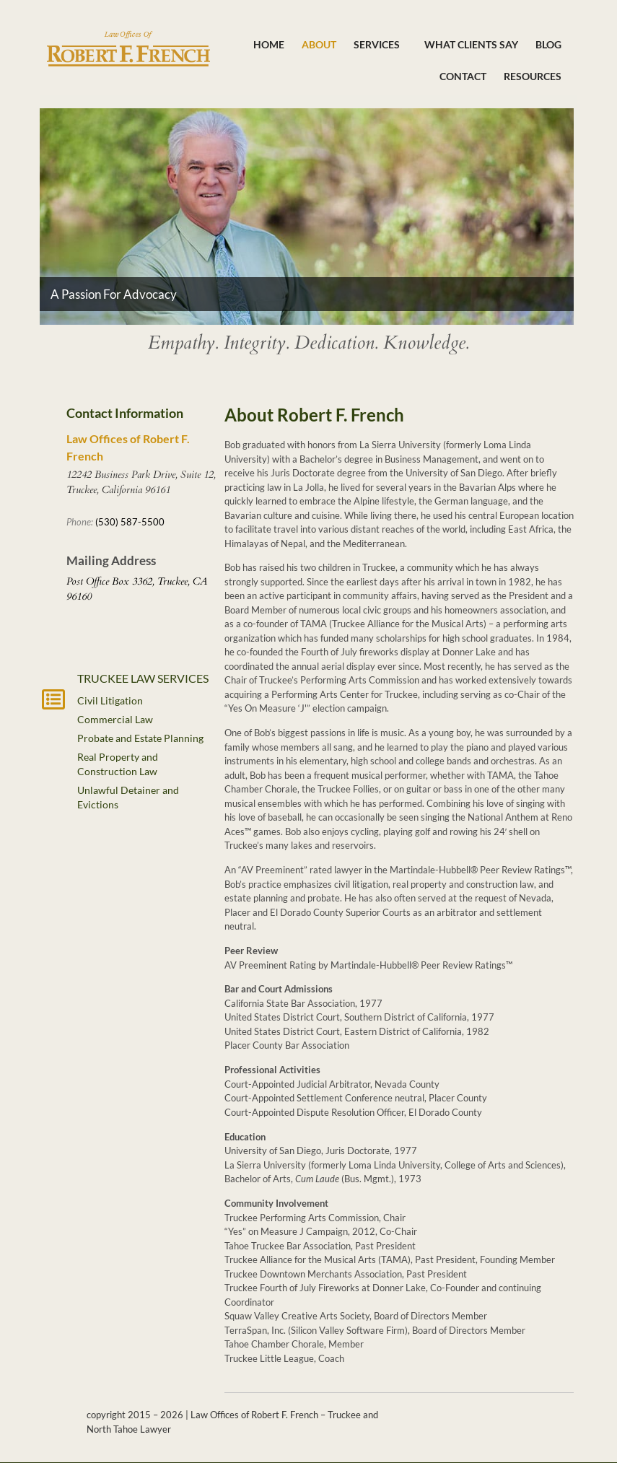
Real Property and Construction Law (117, 764)
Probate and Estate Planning (140, 738)
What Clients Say (471, 44)
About (319, 44)
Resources (532, 76)
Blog (548, 44)
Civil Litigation (110, 700)
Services (380, 45)
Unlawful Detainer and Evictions (128, 797)
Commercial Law (115, 719)
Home (268, 44)
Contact (462, 76)
